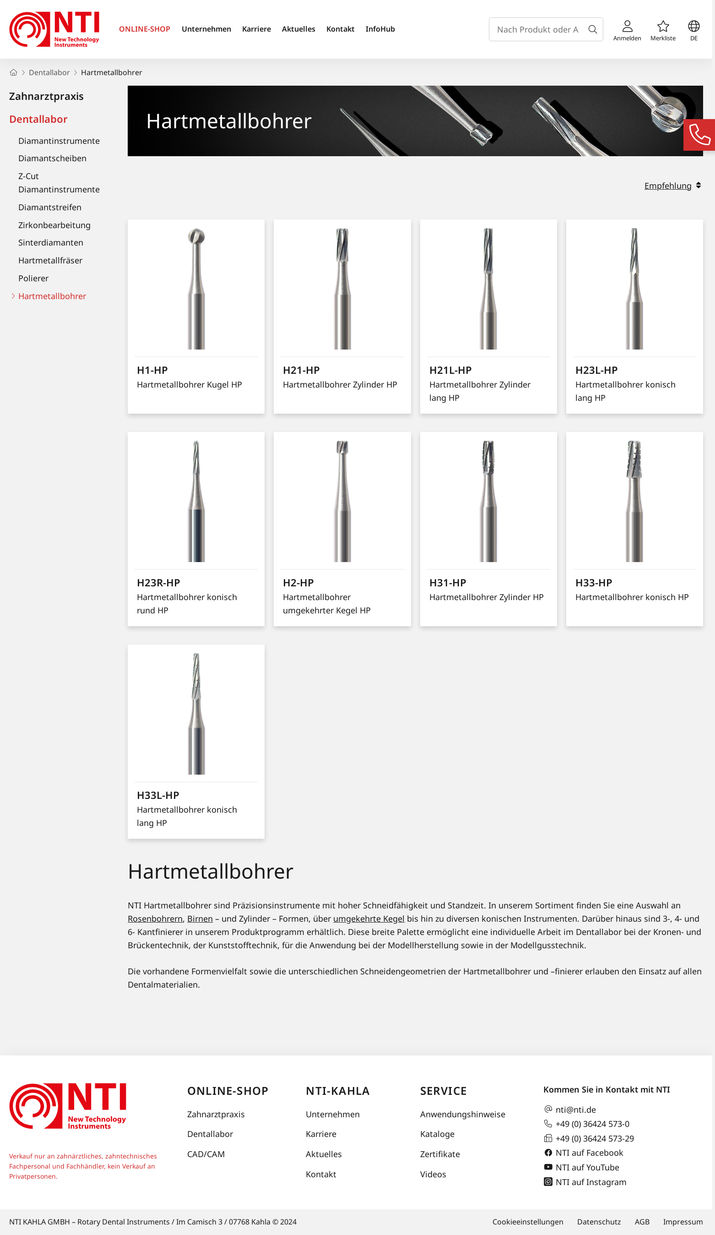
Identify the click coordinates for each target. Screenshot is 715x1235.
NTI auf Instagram (585, 1182)
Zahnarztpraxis (46, 96)
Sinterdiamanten (50, 242)
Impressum (683, 1222)
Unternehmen (206, 29)
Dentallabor (38, 119)
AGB (642, 1222)
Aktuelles (298, 29)
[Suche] (594, 29)
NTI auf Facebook (583, 1153)
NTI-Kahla (338, 1090)
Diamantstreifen (49, 207)
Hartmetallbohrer (52, 295)
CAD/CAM (206, 1153)
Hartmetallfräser (50, 260)
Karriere (256, 29)
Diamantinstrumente (59, 140)
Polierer (33, 278)
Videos (433, 1174)
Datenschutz (599, 1222)
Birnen (200, 918)
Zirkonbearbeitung (54, 224)
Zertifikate (440, 1153)
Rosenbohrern (155, 918)
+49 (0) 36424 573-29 (588, 1138)
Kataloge (437, 1133)
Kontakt (340, 29)
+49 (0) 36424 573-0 (586, 1124)
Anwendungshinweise (462, 1114)
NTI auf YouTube (581, 1167)
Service (443, 1090)
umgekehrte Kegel (369, 918)
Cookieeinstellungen (528, 1222)
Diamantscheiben (52, 158)
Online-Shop (228, 1090)
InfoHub (380, 29)
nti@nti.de (569, 1109)
